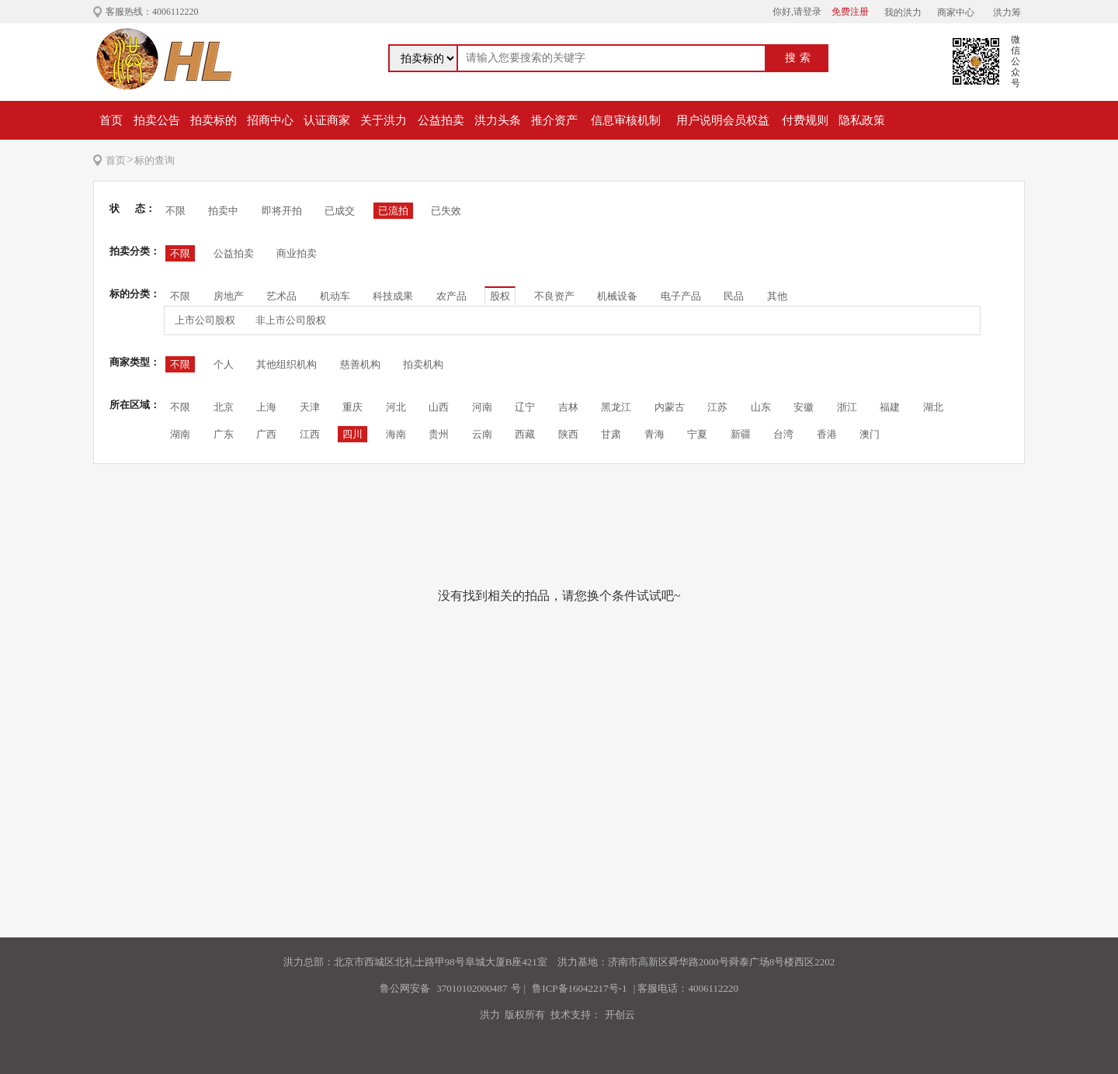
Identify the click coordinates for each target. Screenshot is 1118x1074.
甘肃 (611, 434)
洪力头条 (497, 120)
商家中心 (955, 12)
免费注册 (850, 11)
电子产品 (681, 296)
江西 (310, 434)
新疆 (741, 434)
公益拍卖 (441, 120)
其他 (777, 296)
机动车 (335, 296)
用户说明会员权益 (722, 120)
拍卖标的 (213, 120)
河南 (482, 407)
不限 (175, 211)
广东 (224, 434)
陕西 (568, 434)
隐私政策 (861, 120)
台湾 (783, 434)
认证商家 (327, 120)
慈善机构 (360, 364)
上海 (266, 407)
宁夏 (697, 434)
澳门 (869, 434)
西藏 (525, 434)
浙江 (847, 407)
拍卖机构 (423, 364)
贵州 (439, 434)
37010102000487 (471, 988)
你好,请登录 (797, 11)
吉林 (568, 407)
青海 (654, 434)
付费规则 (805, 120)
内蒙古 (669, 407)
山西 (439, 407)
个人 (224, 364)
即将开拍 (282, 211)
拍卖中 (223, 211)
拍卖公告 (157, 120)
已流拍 (393, 211)
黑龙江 (616, 407)
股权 (500, 296)
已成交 (340, 211)
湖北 (933, 407)
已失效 (446, 211)
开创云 (620, 1014)
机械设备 (617, 296)
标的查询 (154, 160)
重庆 (352, 407)
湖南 (180, 434)
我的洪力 (903, 12)
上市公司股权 (205, 320)
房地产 (229, 296)
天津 (310, 407)
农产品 (451, 296)
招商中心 (270, 120)
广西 (266, 434)
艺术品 (281, 296)
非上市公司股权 (290, 320)
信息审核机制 (626, 120)
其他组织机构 (286, 364)
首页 (111, 120)
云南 (482, 434)
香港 (827, 434)
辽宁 (525, 407)
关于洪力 (383, 120)
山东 (761, 407)
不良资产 (554, 296)
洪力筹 (1007, 12)
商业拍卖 (296, 253)
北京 (224, 407)
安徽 (803, 407)
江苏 (717, 407)
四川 (352, 434)
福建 (890, 407)
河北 (396, 407)
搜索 (799, 58)
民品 (734, 296)
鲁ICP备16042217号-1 (579, 988)
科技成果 (393, 296)
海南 (396, 434)
